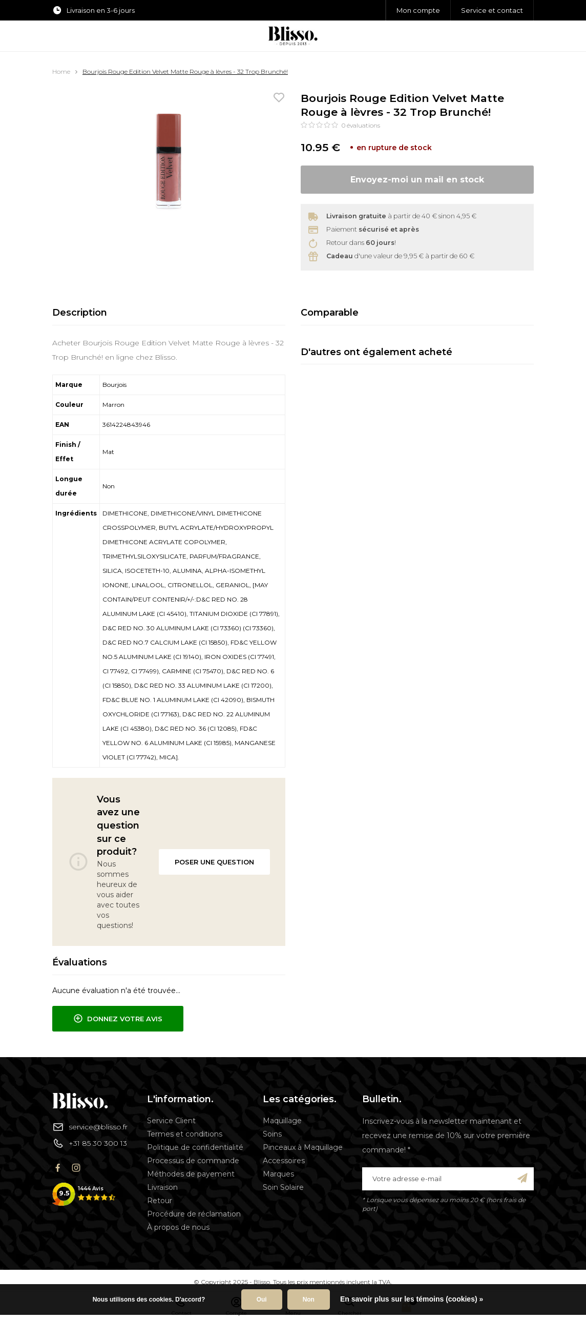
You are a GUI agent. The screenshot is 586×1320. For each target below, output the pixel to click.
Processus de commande (193, 1160)
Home (61, 71)
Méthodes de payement (191, 1174)
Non (309, 1299)
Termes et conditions (184, 1134)
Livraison (162, 1187)
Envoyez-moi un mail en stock (417, 179)
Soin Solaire (283, 1187)
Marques (278, 1174)
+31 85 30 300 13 (89, 1143)
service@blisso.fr (90, 1126)
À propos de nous (178, 1227)
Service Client (171, 1120)
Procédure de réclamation (194, 1214)
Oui (262, 1299)
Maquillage (282, 1120)
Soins (272, 1134)
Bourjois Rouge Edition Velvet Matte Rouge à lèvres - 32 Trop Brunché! (185, 71)
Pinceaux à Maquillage (303, 1147)
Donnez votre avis (117, 1019)
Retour (159, 1200)
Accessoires (284, 1160)
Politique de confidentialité (195, 1147)
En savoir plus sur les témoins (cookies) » (411, 1299)
